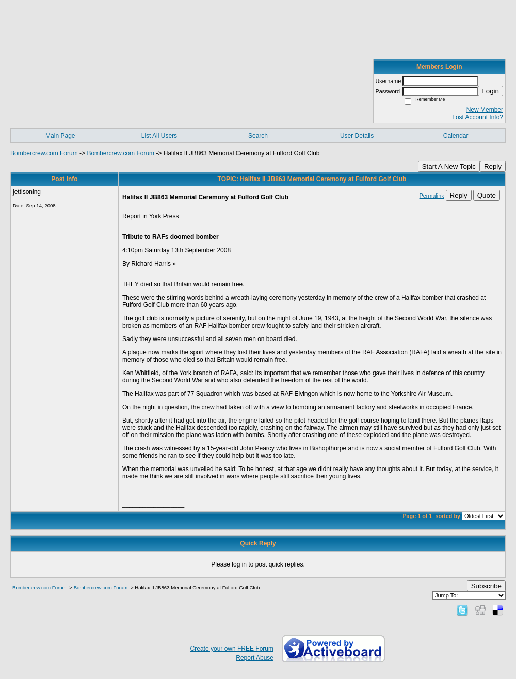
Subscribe (486, 586)
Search (258, 135)
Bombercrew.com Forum (44, 153)
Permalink (432, 195)
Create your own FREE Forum (231, 648)
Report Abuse (254, 657)
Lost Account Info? (477, 117)
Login (490, 91)
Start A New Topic (449, 166)
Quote (486, 195)
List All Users (159, 135)
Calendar (456, 135)
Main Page (60, 135)
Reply (493, 166)
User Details (357, 135)
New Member (484, 110)
